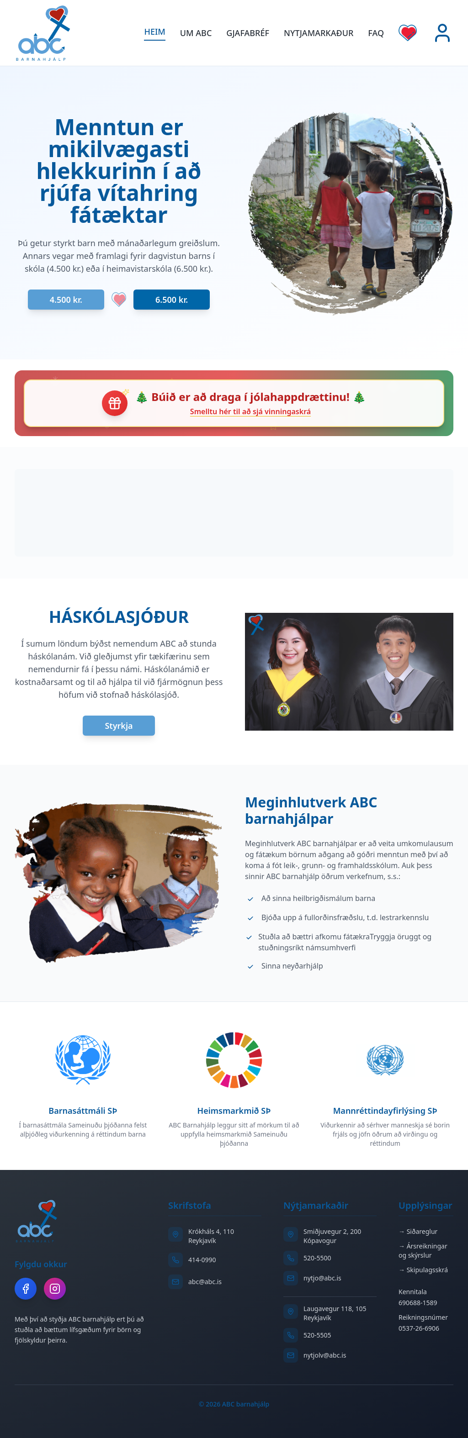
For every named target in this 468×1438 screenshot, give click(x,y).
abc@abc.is (205, 1281)
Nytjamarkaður (318, 32)
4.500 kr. (66, 299)
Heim (154, 31)
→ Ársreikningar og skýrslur (423, 1250)
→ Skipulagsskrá (423, 1269)
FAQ (376, 32)
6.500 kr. (171, 299)
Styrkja (119, 725)
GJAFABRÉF (247, 32)
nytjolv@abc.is (324, 1355)
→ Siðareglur (418, 1231)
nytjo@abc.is (322, 1278)
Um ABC (196, 32)
